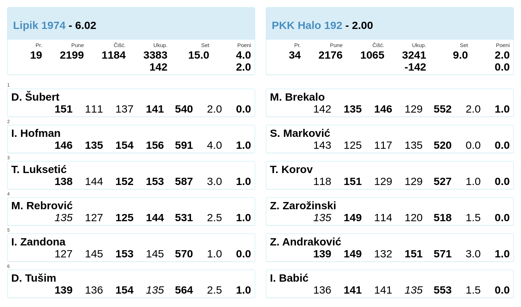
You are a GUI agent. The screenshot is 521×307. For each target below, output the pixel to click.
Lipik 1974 (39, 25)
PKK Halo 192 (307, 25)
